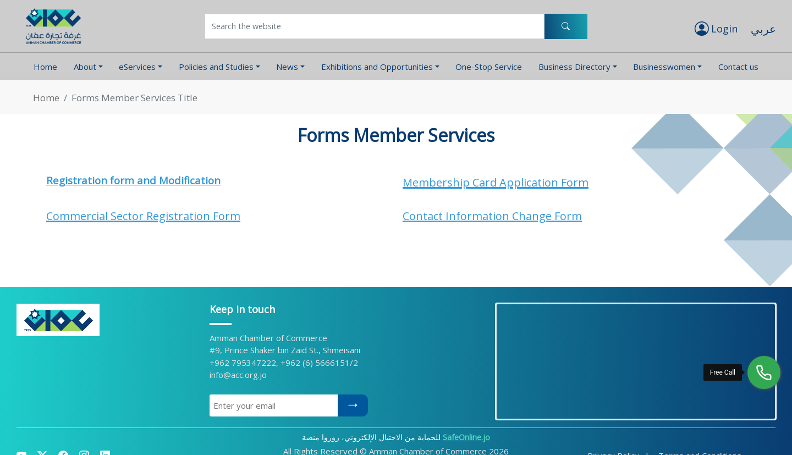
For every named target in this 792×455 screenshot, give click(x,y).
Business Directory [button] (574, 66)
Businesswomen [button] (664, 66)
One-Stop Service (488, 66)
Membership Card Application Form (495, 182)
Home (45, 66)
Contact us (738, 66)
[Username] (374, 26)
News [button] (287, 66)
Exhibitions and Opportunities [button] (377, 66)
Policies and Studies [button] (216, 66)
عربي (763, 28)
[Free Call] (763, 372)
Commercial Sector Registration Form (143, 216)
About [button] (85, 66)
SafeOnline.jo (466, 437)
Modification (190, 180)
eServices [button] (137, 66)
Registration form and (102, 180)
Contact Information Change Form (492, 216)
